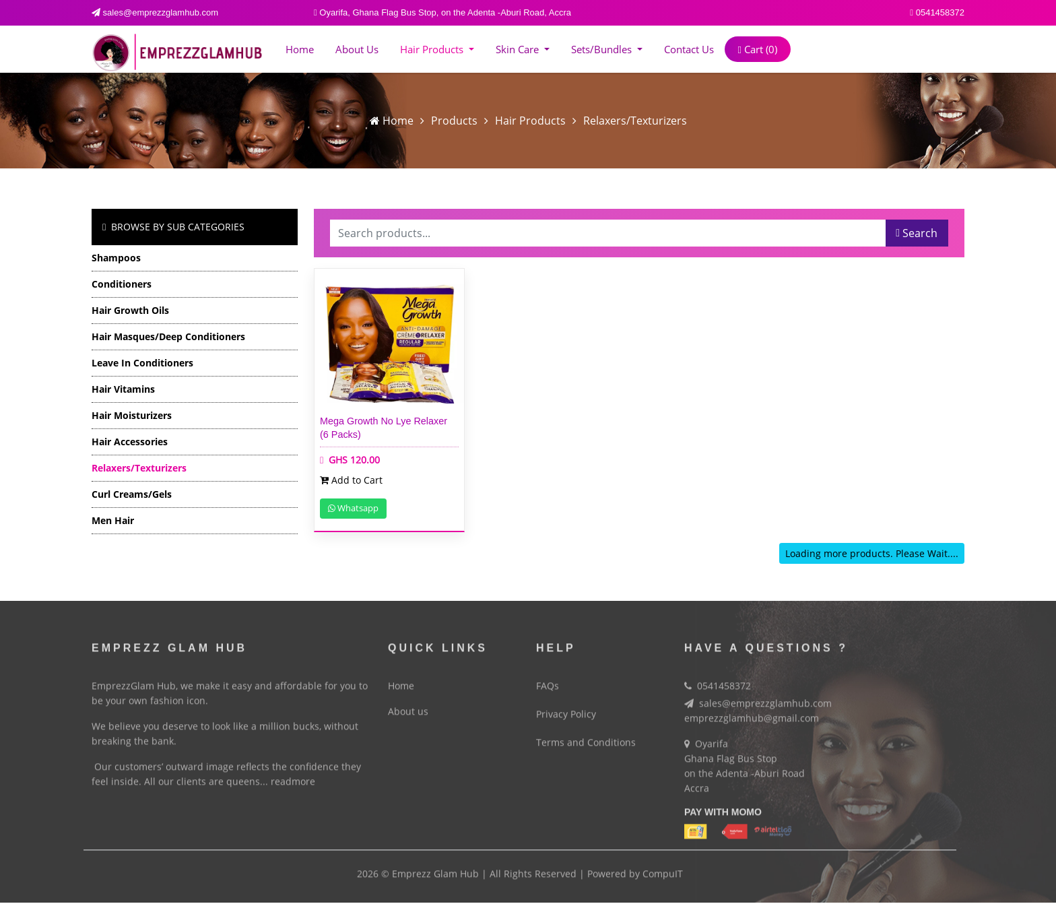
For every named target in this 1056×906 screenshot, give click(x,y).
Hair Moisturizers (132, 415)
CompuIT (662, 868)
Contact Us (689, 49)
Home (300, 49)
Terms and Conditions (586, 737)
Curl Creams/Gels (132, 494)
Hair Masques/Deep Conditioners (168, 336)
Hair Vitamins (123, 389)
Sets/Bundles (602, 49)
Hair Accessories (130, 441)
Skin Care (518, 49)
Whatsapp (353, 508)
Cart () (757, 49)
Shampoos (116, 257)
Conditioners (122, 284)
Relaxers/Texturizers (635, 120)
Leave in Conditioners (142, 362)
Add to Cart (351, 480)
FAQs (547, 680)
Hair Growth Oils (130, 310)
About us (356, 49)
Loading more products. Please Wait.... (871, 553)
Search (916, 233)
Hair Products (433, 49)
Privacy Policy (566, 709)
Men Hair (113, 520)
